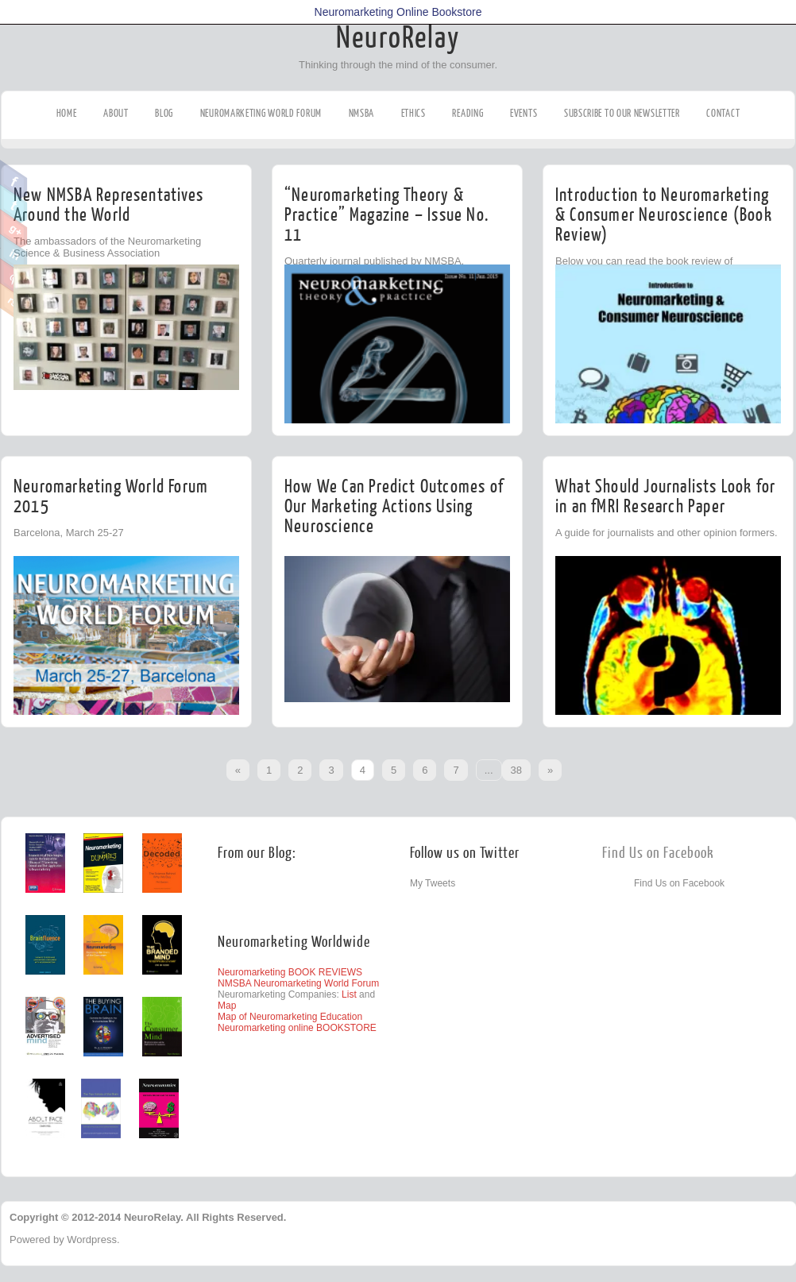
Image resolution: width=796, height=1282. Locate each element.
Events (523, 113)
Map (227, 1005)
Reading (467, 113)
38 (516, 770)
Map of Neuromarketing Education (290, 1016)
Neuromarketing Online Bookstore (398, 12)
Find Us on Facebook (658, 853)
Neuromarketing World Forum (261, 113)
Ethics (413, 113)
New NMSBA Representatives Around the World (108, 205)
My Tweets (432, 883)
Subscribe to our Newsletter (622, 113)
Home (66, 113)
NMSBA (362, 113)
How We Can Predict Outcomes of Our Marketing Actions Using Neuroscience (394, 506)
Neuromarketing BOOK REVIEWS (290, 972)
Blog (164, 113)
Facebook (14, 179)
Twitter (14, 204)
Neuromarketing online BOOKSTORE (297, 1027)
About (116, 113)
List (349, 994)
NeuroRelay (398, 38)
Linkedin (14, 253)
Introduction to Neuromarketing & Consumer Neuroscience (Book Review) (663, 215)
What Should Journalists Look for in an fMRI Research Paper (665, 496)
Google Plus (14, 229)
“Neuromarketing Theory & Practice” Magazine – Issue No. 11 (386, 215)
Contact (723, 113)
